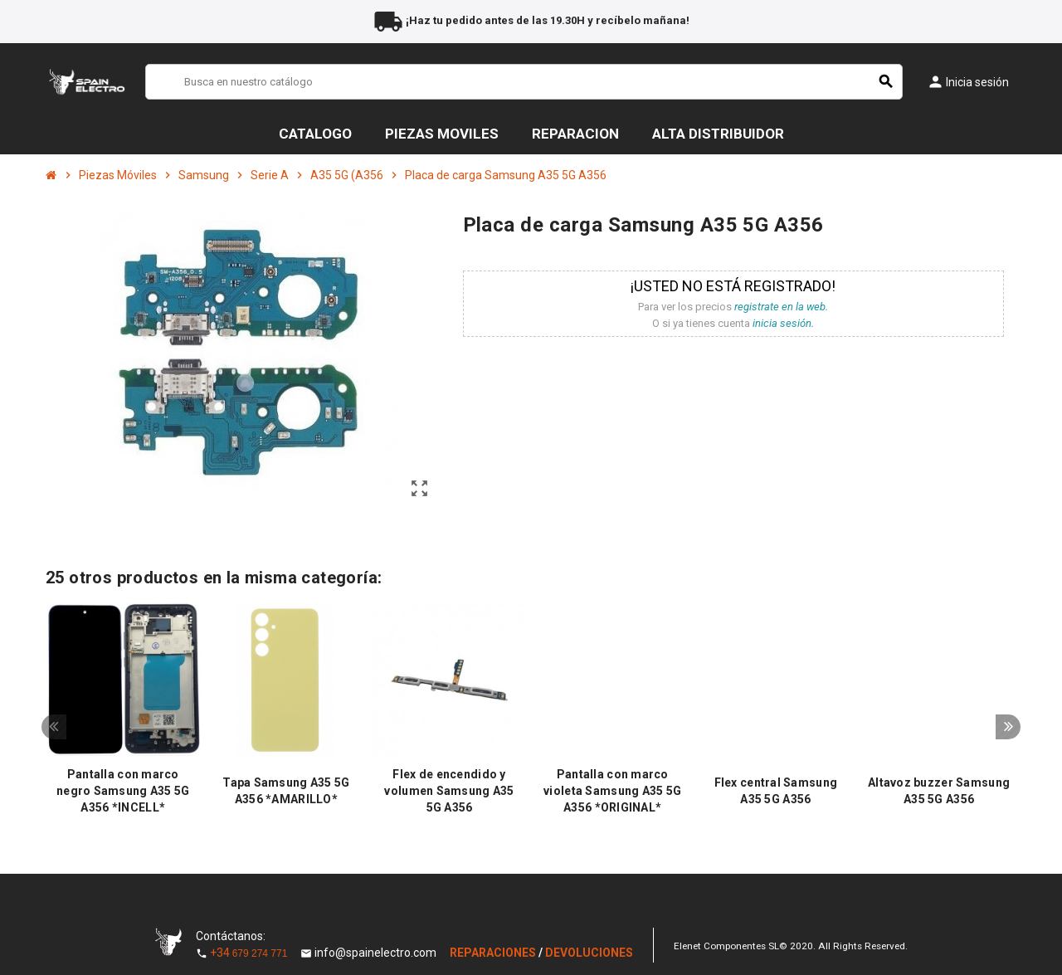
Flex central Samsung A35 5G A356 (776, 791)
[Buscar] (524, 82)
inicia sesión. (783, 323)
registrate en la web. (781, 306)
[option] (123, 713)
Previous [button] (53, 727)
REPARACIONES (494, 952)
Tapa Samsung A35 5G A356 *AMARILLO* (285, 791)
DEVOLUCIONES (589, 952)
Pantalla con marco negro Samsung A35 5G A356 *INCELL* (123, 791)
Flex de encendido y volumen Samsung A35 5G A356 (449, 791)
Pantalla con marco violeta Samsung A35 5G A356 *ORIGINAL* (612, 791)
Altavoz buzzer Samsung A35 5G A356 (939, 791)
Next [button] (1008, 727)
